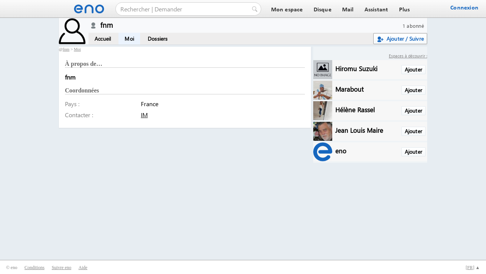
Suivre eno (61, 267)
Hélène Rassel (355, 109)
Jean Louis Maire (359, 130)
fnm (66, 49)
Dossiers (158, 38)
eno (340, 150)
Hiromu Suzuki (356, 68)
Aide (83, 267)
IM (144, 115)
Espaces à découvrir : (408, 56)
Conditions (34, 267)
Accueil (103, 38)
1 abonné (413, 25)
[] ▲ (472, 267)
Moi (129, 38)
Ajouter (413, 69)
